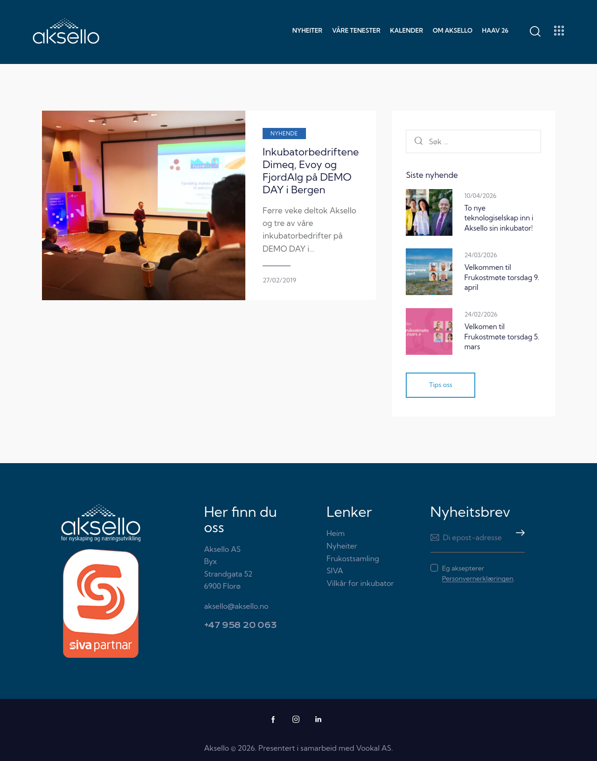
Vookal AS (373, 748)
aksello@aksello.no (236, 606)
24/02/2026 (480, 314)
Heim (335, 533)
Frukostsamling (352, 558)
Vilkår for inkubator (360, 583)
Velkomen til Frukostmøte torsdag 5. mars (501, 337)
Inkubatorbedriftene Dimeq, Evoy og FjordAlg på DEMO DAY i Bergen (290, 164)
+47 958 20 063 (240, 626)
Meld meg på (518, 538)
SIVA (334, 570)
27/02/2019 (240, 255)
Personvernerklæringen (478, 579)
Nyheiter (341, 545)
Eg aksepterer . (478, 573)
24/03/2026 (480, 255)
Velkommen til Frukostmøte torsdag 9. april (501, 277)
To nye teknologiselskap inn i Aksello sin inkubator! (498, 218)
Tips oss (440, 385)
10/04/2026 (480, 195)
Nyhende (244, 133)
